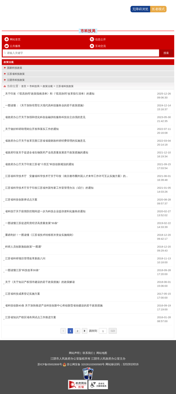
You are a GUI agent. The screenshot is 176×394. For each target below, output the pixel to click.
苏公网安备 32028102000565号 (84, 364)
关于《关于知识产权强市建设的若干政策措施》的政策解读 (40, 281)
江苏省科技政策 (16, 73)
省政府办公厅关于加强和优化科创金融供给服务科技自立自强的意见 (45, 117)
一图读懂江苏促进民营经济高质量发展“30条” (31, 223)
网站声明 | (75, 352)
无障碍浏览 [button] (140, 9)
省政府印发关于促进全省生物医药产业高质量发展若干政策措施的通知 (46, 152)
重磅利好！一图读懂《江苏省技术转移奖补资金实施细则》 (40, 234)
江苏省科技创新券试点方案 (21, 199)
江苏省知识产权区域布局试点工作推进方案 (30, 317)
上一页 (63, 331)
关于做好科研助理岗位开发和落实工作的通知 (32, 128)
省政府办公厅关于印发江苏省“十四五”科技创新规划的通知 (39, 164)
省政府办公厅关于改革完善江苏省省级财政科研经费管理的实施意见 (45, 140)
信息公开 (100, 39)
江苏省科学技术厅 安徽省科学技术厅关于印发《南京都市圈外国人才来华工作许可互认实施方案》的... (66, 175)
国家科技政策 (14, 67)
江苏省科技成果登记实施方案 (22, 293)
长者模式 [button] (158, 9)
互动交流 (100, 45)
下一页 (84, 331)
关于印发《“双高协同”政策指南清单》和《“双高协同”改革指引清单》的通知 (49, 93)
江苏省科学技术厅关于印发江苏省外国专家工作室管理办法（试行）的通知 (49, 187)
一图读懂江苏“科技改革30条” (22, 270)
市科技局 (34, 86)
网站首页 (15, 39)
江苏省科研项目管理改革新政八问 (25, 258)
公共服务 (15, 45)
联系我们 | (89, 352)
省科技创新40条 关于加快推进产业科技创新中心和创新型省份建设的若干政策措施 (54, 305)
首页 (23, 86)
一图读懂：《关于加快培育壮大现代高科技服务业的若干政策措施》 (45, 105)
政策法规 (48, 86)
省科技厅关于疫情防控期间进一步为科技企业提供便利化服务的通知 (45, 211)
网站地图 (101, 352)
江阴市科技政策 (16, 79)
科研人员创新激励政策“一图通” (23, 246)
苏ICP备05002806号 (49, 364)
